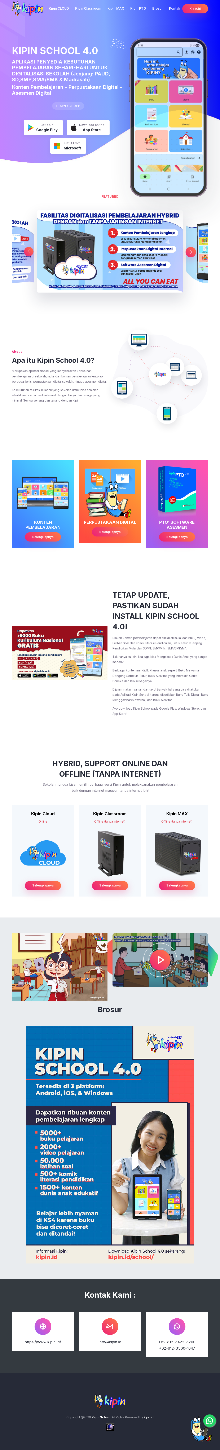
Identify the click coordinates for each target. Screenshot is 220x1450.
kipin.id (149, 1417)
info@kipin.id (110, 1342)
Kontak (174, 8)
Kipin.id (195, 8)
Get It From (67, 146)
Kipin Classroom (88, 8)
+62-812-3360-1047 (177, 1348)
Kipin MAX (115, 8)
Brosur (157, 8)
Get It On (42, 128)
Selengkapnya (43, 537)
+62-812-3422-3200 (176, 1342)
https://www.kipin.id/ (43, 1342)
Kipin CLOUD (59, 8)
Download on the (87, 128)
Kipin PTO (138, 8)
